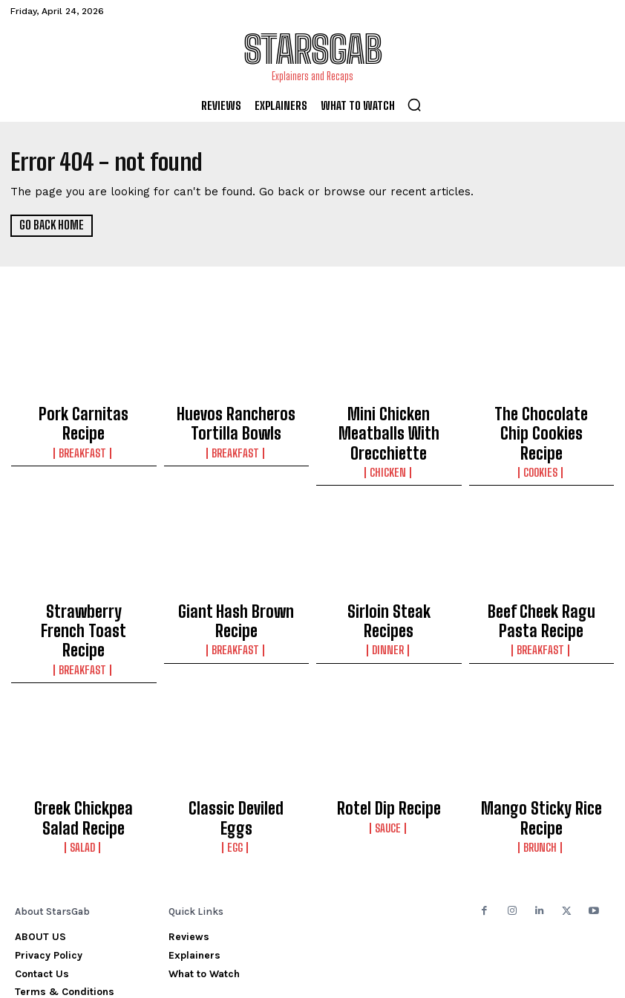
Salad (84, 769)
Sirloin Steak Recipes (389, 576)
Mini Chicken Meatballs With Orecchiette (389, 418)
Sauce (388, 756)
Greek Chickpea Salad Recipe (84, 747)
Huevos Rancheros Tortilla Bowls (236, 418)
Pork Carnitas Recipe (83, 411)
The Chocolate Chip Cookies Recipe (541, 418)
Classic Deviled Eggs (236, 740)
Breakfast (83, 427)
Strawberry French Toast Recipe (84, 583)
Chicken (388, 440)
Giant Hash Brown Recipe (236, 576)
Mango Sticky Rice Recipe (541, 740)
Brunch (541, 756)
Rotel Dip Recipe (389, 740)
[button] (414, 105)
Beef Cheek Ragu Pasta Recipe (541, 583)
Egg (236, 756)
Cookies (541, 440)
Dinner (388, 592)
